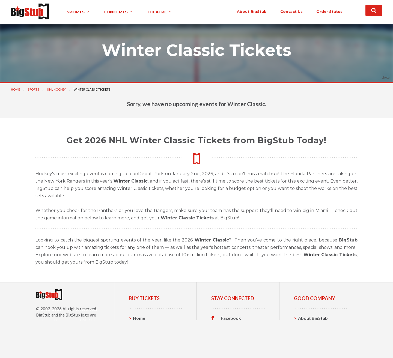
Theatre (141, 343)
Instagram (231, 335)
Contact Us (309, 326)
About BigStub (252, 11)
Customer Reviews (240, 343)
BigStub (43, 314)
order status (329, 11)
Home (15, 89)
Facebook (231, 318)
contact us (291, 11)
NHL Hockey (56, 89)
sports (78, 11)
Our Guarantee (313, 343)
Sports (33, 89)
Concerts (142, 335)
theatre (159, 11)
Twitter (228, 326)
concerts (118, 11)
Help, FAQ (308, 335)
